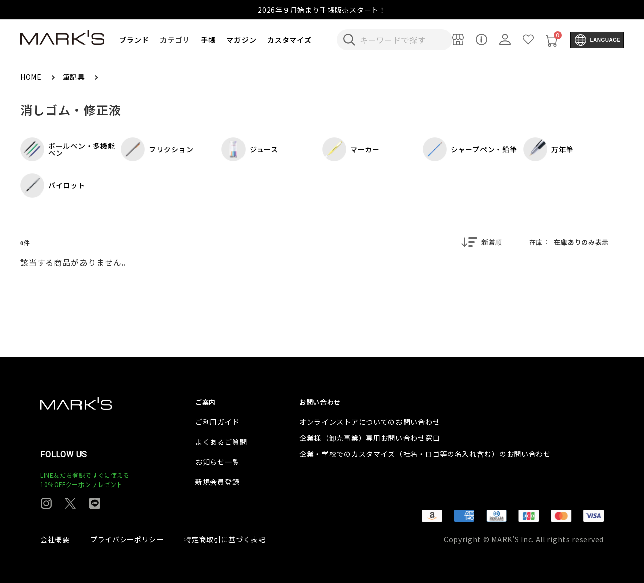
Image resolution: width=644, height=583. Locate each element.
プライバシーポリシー (127, 539)
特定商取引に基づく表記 (225, 539)
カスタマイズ (289, 39)
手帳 (208, 39)
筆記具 (75, 77)
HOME (32, 77)
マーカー (351, 149)
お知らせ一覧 (217, 461)
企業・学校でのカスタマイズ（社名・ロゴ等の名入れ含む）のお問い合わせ (425, 453)
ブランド (134, 39)
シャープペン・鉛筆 (470, 149)
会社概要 (55, 539)
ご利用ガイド (217, 421)
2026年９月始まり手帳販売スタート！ (322, 10)
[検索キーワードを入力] (401, 40)
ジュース (249, 149)
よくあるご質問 (221, 441)
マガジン (241, 39)
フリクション (157, 149)
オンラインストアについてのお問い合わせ (369, 421)
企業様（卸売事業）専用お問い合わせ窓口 (369, 437)
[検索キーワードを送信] (349, 40)
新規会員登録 (217, 481)
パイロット (53, 185)
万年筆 (548, 149)
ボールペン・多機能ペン (67, 149)
